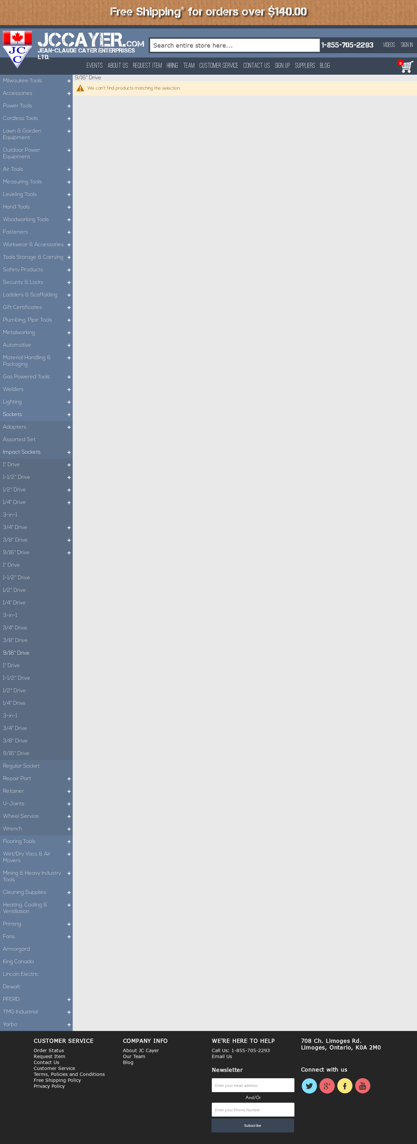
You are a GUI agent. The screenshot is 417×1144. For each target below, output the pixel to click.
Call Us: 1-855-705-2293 (241, 1050)
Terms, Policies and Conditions (69, 1074)
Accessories (38, 93)
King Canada (18, 962)
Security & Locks (38, 282)
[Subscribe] (252, 1125)
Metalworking (38, 332)
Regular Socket (21, 766)
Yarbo (38, 1024)
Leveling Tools (38, 194)
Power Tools (38, 106)
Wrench (38, 829)
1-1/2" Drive (38, 477)
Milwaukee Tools (38, 81)
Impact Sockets (38, 452)
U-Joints (38, 804)
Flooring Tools (38, 841)
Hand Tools (38, 207)
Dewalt (11, 987)
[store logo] (17, 49)
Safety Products (38, 270)
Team (189, 66)
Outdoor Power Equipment (38, 153)
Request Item (147, 66)
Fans (38, 937)
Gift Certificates (38, 307)
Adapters (38, 427)
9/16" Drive (38, 553)
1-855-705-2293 (347, 45)
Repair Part (38, 779)
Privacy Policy (49, 1086)
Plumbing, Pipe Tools (38, 320)
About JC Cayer (141, 1050)
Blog (325, 66)
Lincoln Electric (21, 974)
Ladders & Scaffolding (38, 295)
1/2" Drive (38, 490)
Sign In (407, 45)
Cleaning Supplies (38, 892)
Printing (38, 924)
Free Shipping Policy (57, 1080)
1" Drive (38, 465)
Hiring (172, 66)
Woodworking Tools (38, 219)
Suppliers (305, 66)
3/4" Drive (38, 527)
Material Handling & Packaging (38, 361)
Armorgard (16, 949)
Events (95, 66)
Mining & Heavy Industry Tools (38, 876)
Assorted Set (19, 439)
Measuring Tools (38, 182)
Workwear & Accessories (38, 245)
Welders (38, 389)
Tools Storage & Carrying (38, 257)
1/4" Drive (38, 502)
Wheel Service (38, 816)
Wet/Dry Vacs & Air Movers (38, 857)
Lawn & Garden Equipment (38, 134)
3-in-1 (10, 515)
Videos (389, 45)
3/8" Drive (38, 540)
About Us (118, 66)
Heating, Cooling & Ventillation (38, 908)
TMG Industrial (38, 1012)
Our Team (134, 1056)
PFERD (38, 999)
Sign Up (282, 66)
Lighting (38, 402)
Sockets (38, 414)
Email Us (222, 1056)
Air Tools (38, 169)
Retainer (38, 791)
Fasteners (38, 232)
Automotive (38, 345)
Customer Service (219, 66)
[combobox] (235, 45)
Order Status (49, 1050)
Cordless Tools (38, 118)
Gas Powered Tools (38, 377)
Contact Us (257, 66)
